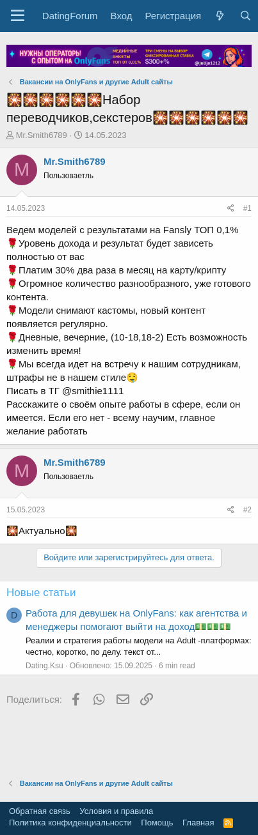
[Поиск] (244, 15)
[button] (18, 16)
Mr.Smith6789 (41, 135)
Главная (198, 822)
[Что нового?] (219, 15)
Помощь (157, 822)
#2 (247, 509)
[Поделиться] (231, 208)
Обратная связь (39, 811)
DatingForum (70, 15)
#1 (247, 208)
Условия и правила (116, 811)
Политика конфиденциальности (70, 822)
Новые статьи (41, 592)
